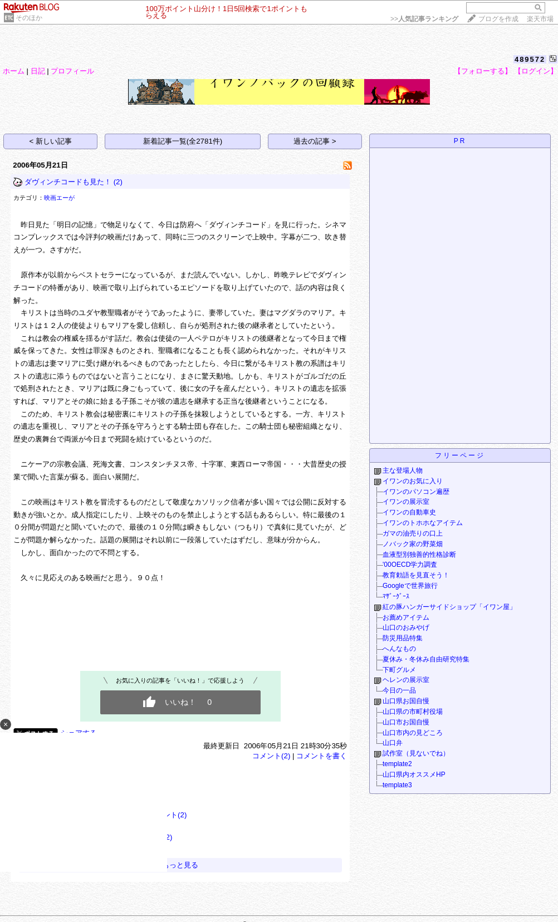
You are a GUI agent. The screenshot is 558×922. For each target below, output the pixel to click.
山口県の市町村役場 (413, 711)
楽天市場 (540, 19)
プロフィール (72, 71)
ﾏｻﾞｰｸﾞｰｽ (396, 596)
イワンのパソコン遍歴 (416, 492)
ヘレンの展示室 (406, 680)
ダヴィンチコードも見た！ (68, 182)
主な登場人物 (403, 470)
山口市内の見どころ (413, 733)
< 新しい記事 (51, 141)
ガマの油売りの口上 (413, 533)
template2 (397, 764)
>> (424, 19)
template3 (397, 785)
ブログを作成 (498, 19)
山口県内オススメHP (414, 774)
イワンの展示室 (406, 502)
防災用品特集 (403, 638)
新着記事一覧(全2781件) (183, 141)
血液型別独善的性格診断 (419, 554)
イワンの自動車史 (409, 512)
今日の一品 (399, 690)
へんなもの (399, 649)
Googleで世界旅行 (410, 586)
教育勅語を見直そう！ (416, 575)
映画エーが (59, 197)
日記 (38, 71)
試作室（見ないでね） (416, 753)
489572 (530, 59)
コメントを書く (321, 756)
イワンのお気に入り (413, 481)
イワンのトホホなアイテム (423, 523)
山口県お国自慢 (406, 701)
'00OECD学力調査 (410, 564)
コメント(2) (271, 756)
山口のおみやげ (406, 627)
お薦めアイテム (406, 617)
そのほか (29, 18)
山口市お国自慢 (406, 722)
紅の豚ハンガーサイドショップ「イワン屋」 (449, 607)
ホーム (14, 71)
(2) (118, 182)
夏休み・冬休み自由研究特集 (426, 659)
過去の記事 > (314, 141)
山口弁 (393, 743)
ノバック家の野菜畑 (413, 544)
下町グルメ (399, 670)
